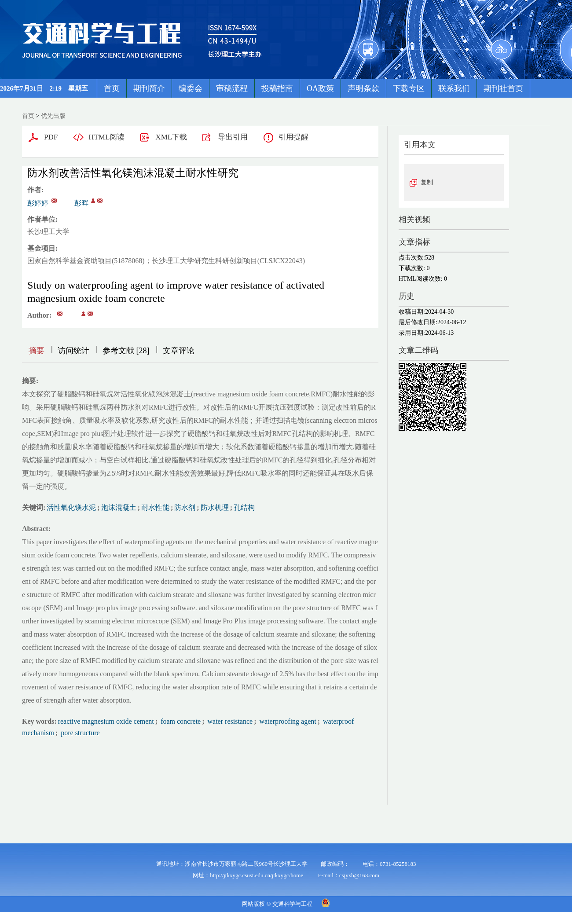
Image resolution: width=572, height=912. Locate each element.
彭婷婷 (37, 203)
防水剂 (184, 507)
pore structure (79, 732)
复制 (427, 182)
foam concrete (180, 721)
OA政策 (320, 88)
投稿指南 (277, 88)
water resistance (229, 721)
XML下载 (171, 137)
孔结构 (244, 507)
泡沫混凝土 (118, 507)
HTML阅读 (106, 137)
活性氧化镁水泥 (71, 507)
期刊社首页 (503, 88)
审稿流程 (232, 88)
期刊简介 (149, 88)
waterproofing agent (286, 721)
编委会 (190, 88)
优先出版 (53, 116)
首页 (112, 88)
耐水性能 (155, 507)
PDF (51, 137)
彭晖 (81, 203)
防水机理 (215, 507)
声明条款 (363, 88)
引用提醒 (293, 137)
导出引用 (233, 137)
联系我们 (454, 88)
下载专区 (409, 88)
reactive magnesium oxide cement (106, 721)
